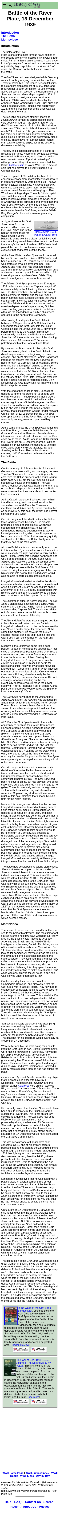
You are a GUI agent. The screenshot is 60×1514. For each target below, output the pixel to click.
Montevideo (9, 39)
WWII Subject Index (37, 1473)
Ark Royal (23, 1085)
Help (8, 1502)
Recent (15, 1506)
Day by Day (43, 1476)
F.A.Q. (18, 1502)
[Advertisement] (44, 40)
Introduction (10, 32)
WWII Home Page (12, 1473)
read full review (20, 1345)
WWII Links (27, 1476)
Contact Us (33, 1502)
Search (48, 1502)
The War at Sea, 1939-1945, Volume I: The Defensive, (33, 1363)
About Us (29, 1506)
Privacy (44, 1506)
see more (33, 1397)
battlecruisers (16, 165)
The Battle (8, 36)
